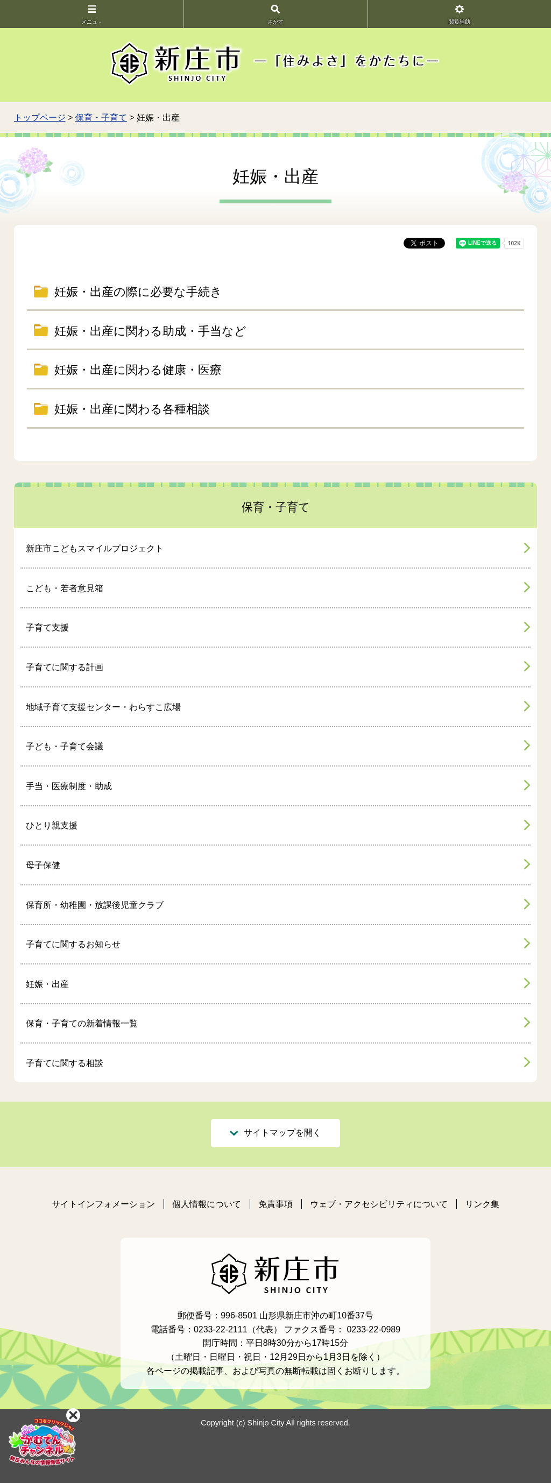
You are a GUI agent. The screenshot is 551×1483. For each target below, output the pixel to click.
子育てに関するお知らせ (73, 944)
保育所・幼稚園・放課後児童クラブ (95, 905)
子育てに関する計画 (64, 667)
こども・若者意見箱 (64, 588)
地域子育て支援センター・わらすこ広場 (103, 707)
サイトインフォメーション (103, 1204)
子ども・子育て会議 (64, 746)
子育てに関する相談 (64, 1063)
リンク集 (482, 1204)
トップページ (40, 117)
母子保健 (43, 865)
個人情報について (206, 1204)
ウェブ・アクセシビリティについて (379, 1204)
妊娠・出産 (47, 984)
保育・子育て (101, 117)
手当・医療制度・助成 (69, 786)
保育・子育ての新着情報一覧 (82, 1023)
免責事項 (275, 1204)
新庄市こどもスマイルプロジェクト (95, 548)
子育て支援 (47, 627)
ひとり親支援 (51, 825)
